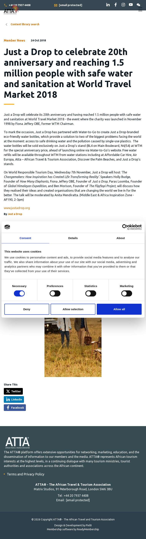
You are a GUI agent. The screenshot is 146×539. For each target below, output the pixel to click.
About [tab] (121, 237)
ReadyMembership (88, 529)
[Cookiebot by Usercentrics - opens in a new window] (125, 227)
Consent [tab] (25, 237)
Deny (26, 309)
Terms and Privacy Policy (25, 474)
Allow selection (73, 309)
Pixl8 (89, 525)
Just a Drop (15, 214)
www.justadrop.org (17, 208)
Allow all (119, 309)
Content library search (25, 24)
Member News (14, 40)
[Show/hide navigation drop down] (140, 9)
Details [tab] (73, 237)
